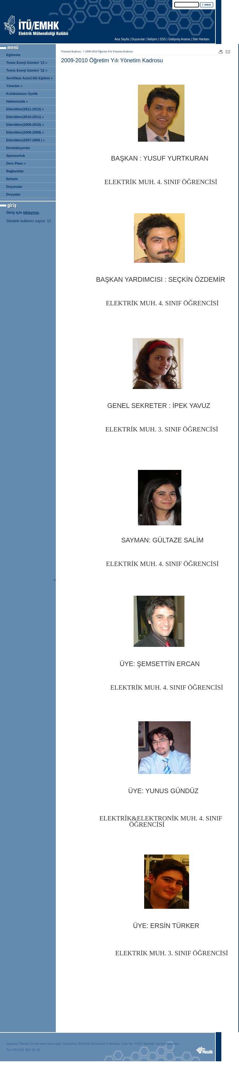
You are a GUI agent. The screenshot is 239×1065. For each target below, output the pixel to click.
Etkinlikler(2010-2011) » (25, 117)
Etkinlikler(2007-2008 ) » (25, 140)
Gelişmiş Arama (179, 39)
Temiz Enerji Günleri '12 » (26, 70)
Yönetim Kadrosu (71, 51)
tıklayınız (31, 212)
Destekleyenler (18, 148)
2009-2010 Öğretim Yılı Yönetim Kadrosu (109, 51)
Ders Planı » (16, 163)
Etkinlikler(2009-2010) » (25, 124)
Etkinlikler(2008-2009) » (25, 132)
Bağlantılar (15, 171)
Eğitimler (13, 55)
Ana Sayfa (122, 39)
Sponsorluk (15, 155)
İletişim (152, 39)
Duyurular (138, 39)
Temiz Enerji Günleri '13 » (26, 62)
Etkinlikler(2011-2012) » (25, 109)
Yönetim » (14, 86)
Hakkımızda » (17, 101)
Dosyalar (13, 194)
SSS (163, 39)
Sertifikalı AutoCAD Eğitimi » (29, 78)
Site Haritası (201, 39)
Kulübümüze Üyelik (22, 93)
